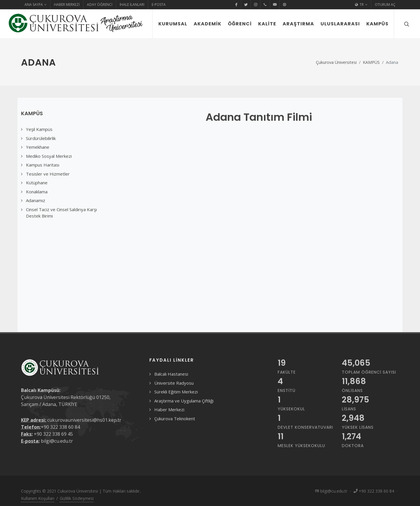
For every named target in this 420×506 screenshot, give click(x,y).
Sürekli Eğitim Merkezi (176, 392)
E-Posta (159, 4)
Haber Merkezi (67, 4)
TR (361, 5)
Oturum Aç (385, 4)
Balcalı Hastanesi (171, 374)
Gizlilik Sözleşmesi (77, 498)
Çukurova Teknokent (174, 418)
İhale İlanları (132, 4)
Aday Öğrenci (99, 4)
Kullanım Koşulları (37, 498)
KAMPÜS (371, 62)
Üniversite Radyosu (174, 383)
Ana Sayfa (35, 5)
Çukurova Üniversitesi (336, 62)
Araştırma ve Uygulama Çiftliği (184, 401)
